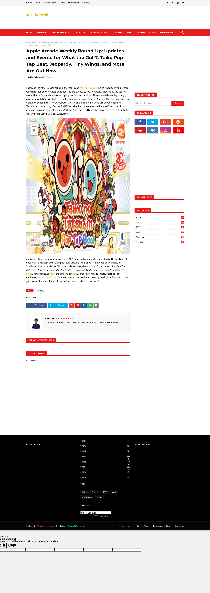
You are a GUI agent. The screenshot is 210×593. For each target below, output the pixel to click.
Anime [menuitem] (129, 32)
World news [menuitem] (166, 32)
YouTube (160, 242)
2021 (106, 467)
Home (29, 2)
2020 (106, 472)
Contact (86, 2)
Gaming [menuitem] (141, 32)
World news (160, 237)
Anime (160, 217)
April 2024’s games (89, 87)
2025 (106, 446)
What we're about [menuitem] (101, 32)
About (37, 2)
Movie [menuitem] (152, 32)
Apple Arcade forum (47, 277)
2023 (106, 456)
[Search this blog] (153, 103)
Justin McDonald (35, 77)
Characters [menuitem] (80, 32)
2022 (106, 461)
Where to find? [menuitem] (60, 32)
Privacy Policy (50, 2)
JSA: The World (37, 14)
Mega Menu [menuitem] (42, 32)
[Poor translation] (12, 545)
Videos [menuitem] (118, 32)
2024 (106, 451)
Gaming (36, 42)
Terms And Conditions (69, 2)
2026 (106, 440)
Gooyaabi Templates (76, 526)
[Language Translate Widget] (95, 512)
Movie (160, 232)
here (34, 270)
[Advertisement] (124, 17)
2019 (106, 477)
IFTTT (160, 227)
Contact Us (179, 526)
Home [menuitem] (29, 32)
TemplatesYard (48, 526)
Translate (100, 515)
